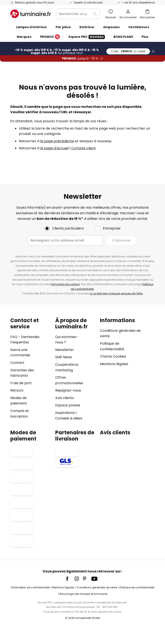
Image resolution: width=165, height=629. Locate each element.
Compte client (83, 148)
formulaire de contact (65, 284)
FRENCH (128, 51)
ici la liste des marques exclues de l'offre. (116, 293)
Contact (17, 362)
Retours (16, 390)
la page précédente (57, 141)
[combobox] (78, 14)
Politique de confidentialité (137, 587)
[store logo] (30, 13)
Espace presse (67, 405)
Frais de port (21, 383)
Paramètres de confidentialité (30, 587)
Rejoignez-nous (68, 390)
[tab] (30, 369)
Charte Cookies (113, 356)
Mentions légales (114, 363)
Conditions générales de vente (97, 587)
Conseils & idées (68, 418)
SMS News (63, 357)
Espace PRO (87, 37)
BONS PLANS (123, 37)
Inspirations (65, 412)
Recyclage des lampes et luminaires (84, 594)
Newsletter (64, 349)
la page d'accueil (54, 148)
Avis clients (64, 397)
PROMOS (50, 37)
